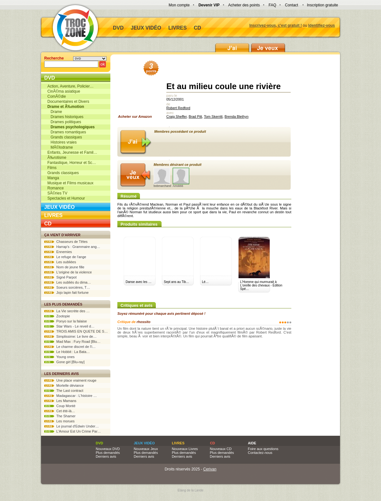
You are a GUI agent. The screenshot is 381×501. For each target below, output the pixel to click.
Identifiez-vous (321, 25)
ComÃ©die (56, 96)
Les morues (59, 421)
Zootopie (57, 316)
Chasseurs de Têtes (65, 241)
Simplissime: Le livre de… (70, 336)
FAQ (272, 5)
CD (197, 28)
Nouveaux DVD (108, 449)
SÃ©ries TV (57, 193)
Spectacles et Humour (66, 198)
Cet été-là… (59, 411)
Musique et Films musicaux (70, 183)
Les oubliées (60, 262)
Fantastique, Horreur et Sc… (71, 162)
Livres (177, 28)
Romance (55, 188)
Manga (53, 178)
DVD (118, 28)
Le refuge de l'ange (65, 257)
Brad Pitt (195, 116)
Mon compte (179, 5)
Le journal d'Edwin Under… (71, 426)
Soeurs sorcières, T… (67, 287)
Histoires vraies (62, 142)
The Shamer (59, 416)
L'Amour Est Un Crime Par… (72, 431)
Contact (291, 5)
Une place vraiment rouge (70, 380)
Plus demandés (108, 453)
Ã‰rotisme (56, 157)
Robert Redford (178, 108)
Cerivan (209, 469)
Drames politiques (64, 122)
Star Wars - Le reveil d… (69, 326)
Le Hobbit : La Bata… (67, 352)
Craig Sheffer (176, 116)
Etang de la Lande (190, 490)
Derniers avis (106, 456)
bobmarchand (162, 177)
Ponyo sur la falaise (65, 321)
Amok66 (181, 177)
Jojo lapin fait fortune (66, 292)
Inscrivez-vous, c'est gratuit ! (275, 25)
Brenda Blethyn (236, 116)
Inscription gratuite (322, 5)
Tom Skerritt (213, 116)
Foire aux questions (263, 449)
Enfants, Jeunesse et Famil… (72, 152)
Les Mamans (60, 401)
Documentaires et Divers (68, 101)
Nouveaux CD (221, 449)
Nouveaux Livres (185, 449)
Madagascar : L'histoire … (70, 396)
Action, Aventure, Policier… (70, 86)
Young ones (59, 357)
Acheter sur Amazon (137, 91)
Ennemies (58, 252)
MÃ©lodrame (60, 147)
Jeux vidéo (146, 28)
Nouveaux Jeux (146, 449)
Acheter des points (244, 5)
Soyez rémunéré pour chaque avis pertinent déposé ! (161, 313)
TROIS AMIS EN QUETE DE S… (76, 331)
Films (52, 168)
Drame (54, 111)
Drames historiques (65, 117)
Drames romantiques (66, 132)
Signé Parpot (60, 277)
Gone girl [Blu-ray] (64, 362)
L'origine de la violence (68, 272)
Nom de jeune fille (64, 267)
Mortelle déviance (64, 385)
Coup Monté (59, 406)
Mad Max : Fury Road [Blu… (72, 341)
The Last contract (63, 390)
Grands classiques (64, 137)
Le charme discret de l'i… (70, 347)
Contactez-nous (260, 453)
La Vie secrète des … (67, 311)
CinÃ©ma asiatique (63, 91)
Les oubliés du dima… (67, 282)
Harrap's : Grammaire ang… (72, 247)
